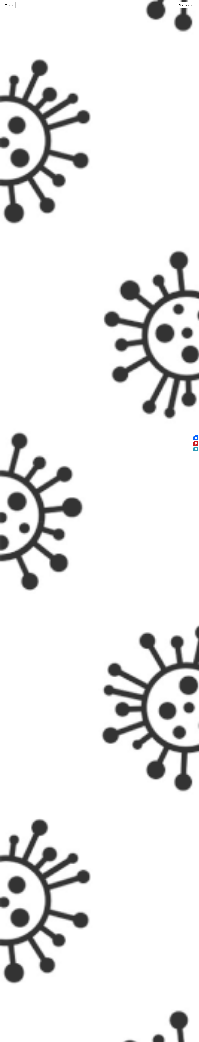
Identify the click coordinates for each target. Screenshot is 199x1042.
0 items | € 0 (188, 5)
